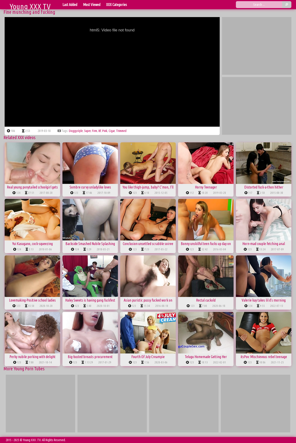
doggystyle (76, 131)
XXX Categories (116, 5)
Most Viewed (91, 5)
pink (104, 131)
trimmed (121, 131)
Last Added (69, 5)
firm (94, 131)
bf (100, 131)
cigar (112, 131)
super (87, 131)
